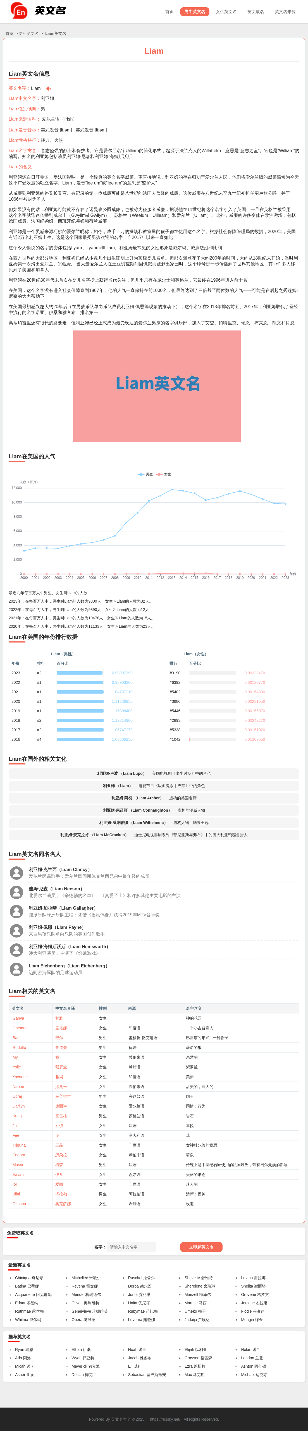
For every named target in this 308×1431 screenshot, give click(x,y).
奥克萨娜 (63, 1204)
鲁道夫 (61, 1047)
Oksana (19, 1204)
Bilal (16, 1194)
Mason (18, 1164)
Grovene (248, 1294)
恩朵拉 (61, 1155)
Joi (15, 1125)
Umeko (191, 1311)
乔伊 (59, 1125)
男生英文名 (194, 11)
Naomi (18, 1086)
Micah (20, 1366)
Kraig (17, 1116)
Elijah (189, 1349)
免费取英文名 (20, 1233)
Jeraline (248, 1303)
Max (188, 1374)
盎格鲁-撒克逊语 (143, 1038)
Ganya (18, 1018)
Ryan (19, 1349)
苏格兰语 (136, 1116)
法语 (133, 1125)
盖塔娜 (61, 1028)
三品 (59, 1145)
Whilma (21, 1319)
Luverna (135, 1319)
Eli (130, 1366)
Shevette (192, 1278)
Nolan (246, 1349)
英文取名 (255, 11)
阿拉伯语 (136, 1194)
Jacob (133, 1358)
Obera (76, 1319)
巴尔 (59, 1038)
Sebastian (136, 1374)
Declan (77, 1374)
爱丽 (59, 1184)
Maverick (79, 1366)
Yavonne (20, 1077)
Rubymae (136, 1311)
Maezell (191, 1294)
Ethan (76, 1349)
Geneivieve (81, 1311)
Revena (78, 1286)
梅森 (59, 1164)
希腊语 (134, 1067)
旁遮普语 (136, 1096)
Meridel (77, 1294)
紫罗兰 (61, 1067)
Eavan (18, 1174)
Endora (19, 1155)
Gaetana (20, 1028)
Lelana (247, 1278)
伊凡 (59, 1174)
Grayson (192, 1358)
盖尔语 (134, 1174)
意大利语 (136, 1135)
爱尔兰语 (51, 119)
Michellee (79, 1278)
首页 (169, 11)
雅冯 (59, 1077)
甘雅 (59, 1018)
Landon (247, 1358)
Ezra (189, 1366)
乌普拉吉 (63, 1096)
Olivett (77, 1303)
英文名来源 (285, 11)
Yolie (17, 1067)
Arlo (18, 1358)
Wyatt (76, 1358)
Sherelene (193, 1286)
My (15, 1057)
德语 (133, 1047)
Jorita (133, 1294)
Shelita (247, 1286)
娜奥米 (61, 1086)
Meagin (247, 1319)
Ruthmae (23, 1311)
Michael (247, 1374)
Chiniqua (22, 1278)
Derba (133, 1286)
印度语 (134, 1028)
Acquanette (25, 1294)
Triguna (19, 1145)
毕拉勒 (61, 1194)
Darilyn (19, 1106)
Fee (16, 1135)
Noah (132, 1349)
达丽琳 (61, 1106)
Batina (20, 1286)
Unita (132, 1303)
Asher (20, 1374)
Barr (16, 1038)
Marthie (191, 1303)
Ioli (15, 1184)
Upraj (17, 1096)
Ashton (247, 1366)
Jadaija (191, 1319)
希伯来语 (136, 1057)
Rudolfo (19, 1047)
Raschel (135, 1278)
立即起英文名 (201, 1247)
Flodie (246, 1311)
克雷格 (61, 1116)
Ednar (20, 1303)
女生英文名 (226, 11)
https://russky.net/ (165, 1419)
